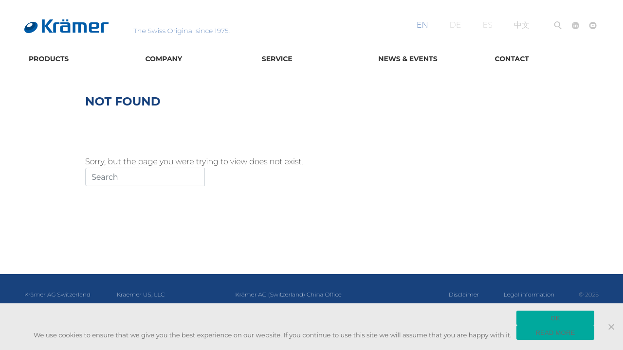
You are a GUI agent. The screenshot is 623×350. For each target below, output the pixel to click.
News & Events (407, 58)
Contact (512, 58)
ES (488, 25)
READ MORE (555, 332)
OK (555, 318)
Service (277, 58)
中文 (522, 25)
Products (49, 58)
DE (455, 25)
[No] (611, 327)
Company (163, 58)
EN (422, 25)
